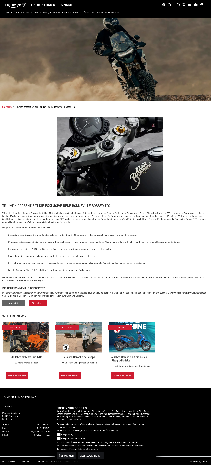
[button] (12, 12)
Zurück (13, 302)
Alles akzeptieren (90, 455)
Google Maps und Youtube (73, 438)
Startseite (7, 106)
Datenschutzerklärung (71, 419)
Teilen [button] (37, 302)
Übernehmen (66, 455)
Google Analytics (68, 434)
